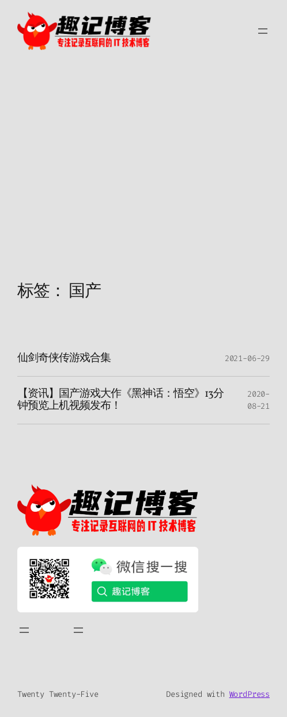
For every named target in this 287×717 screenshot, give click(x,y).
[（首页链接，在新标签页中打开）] (108, 510)
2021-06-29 (247, 358)
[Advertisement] (143, 182)
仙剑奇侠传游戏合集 (64, 358)
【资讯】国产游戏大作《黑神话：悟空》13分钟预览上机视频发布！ (120, 400)
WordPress (249, 694)
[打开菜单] (263, 31)
